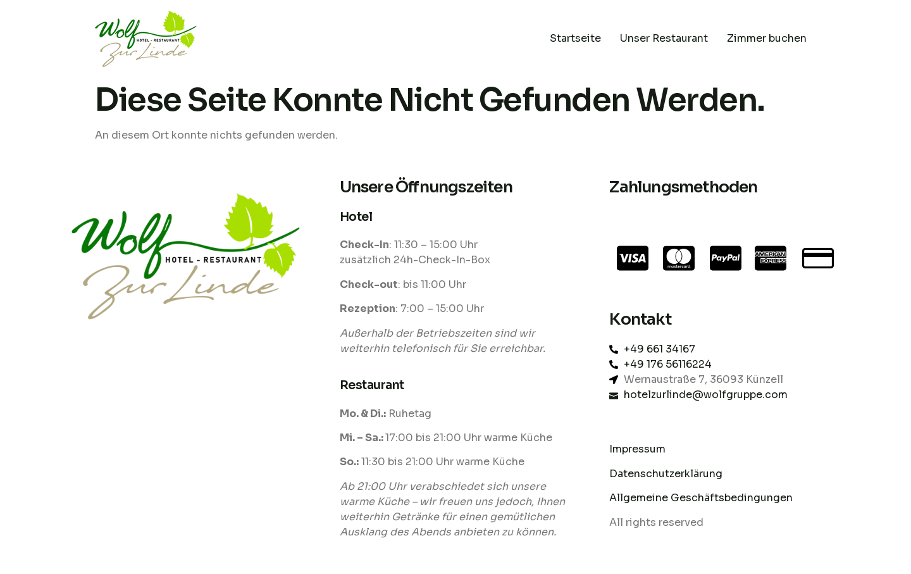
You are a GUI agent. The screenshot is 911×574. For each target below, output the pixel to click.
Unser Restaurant (664, 38)
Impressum (637, 449)
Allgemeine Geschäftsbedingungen (701, 497)
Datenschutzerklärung (667, 473)
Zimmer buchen (767, 38)
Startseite (575, 38)
